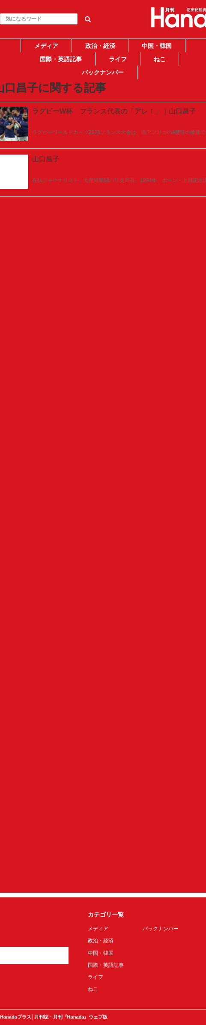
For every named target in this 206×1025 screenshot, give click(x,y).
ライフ (118, 59)
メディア (46, 45)
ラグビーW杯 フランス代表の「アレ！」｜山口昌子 (114, 111)
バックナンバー (103, 72)
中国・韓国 (157, 45)
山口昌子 (46, 159)
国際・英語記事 (61, 59)
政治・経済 (100, 45)
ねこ (160, 59)
